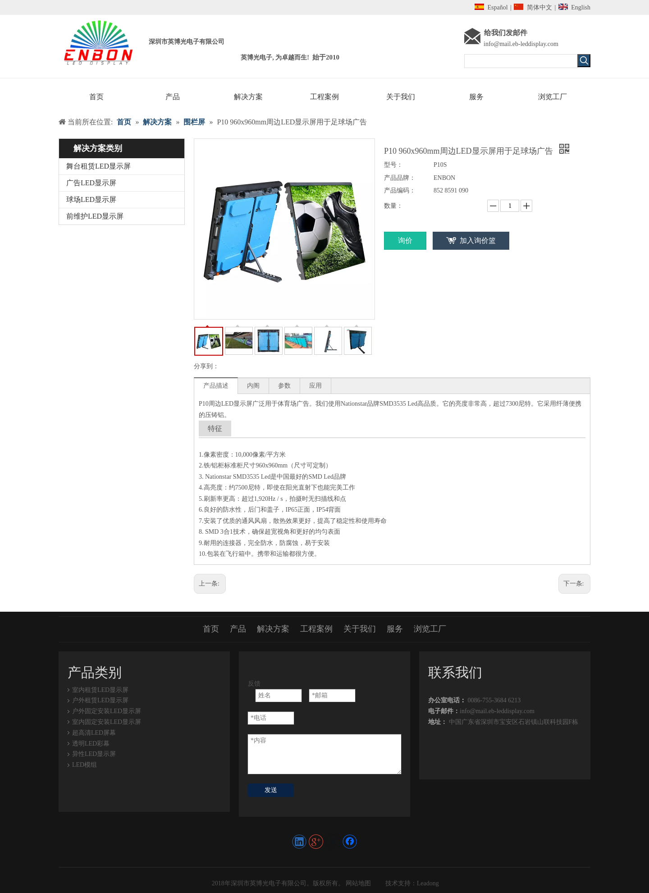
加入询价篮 (478, 240)
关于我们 (359, 628)
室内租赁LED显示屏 (100, 690)
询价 (405, 240)
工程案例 (316, 628)
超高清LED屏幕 (94, 732)
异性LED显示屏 (94, 754)
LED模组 (84, 764)
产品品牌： (400, 177)
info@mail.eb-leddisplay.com (521, 44)
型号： (393, 164)
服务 (395, 628)
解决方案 (273, 628)
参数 (284, 385)
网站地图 (357, 883)
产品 (238, 628)
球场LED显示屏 (91, 199)
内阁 (253, 385)
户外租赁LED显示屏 (100, 700)
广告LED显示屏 (91, 183)
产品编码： (400, 190)
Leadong (428, 883)
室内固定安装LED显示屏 (106, 722)
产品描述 (216, 385)
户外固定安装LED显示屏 (106, 711)
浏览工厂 (430, 628)
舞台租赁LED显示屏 (98, 166)
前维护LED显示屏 (94, 216)
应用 (315, 385)
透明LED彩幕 (91, 743)
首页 (211, 628)
